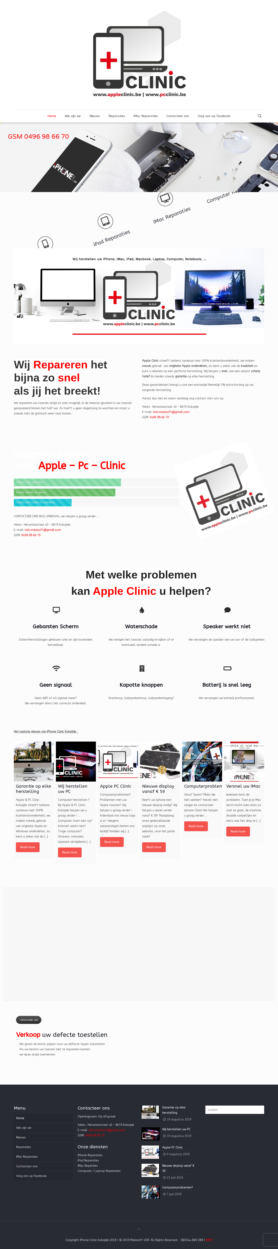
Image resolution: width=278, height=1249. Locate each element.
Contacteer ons (15, 1019)
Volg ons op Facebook (31, 1176)
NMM (209, 1240)
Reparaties (23, 1147)
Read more (27, 847)
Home (20, 1118)
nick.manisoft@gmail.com (171, 412)
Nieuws (21, 1137)
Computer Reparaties (45, 194)
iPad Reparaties (172, 218)
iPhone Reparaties (235, 229)
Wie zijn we (23, 1128)
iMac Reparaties (109, 206)
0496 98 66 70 (159, 417)
